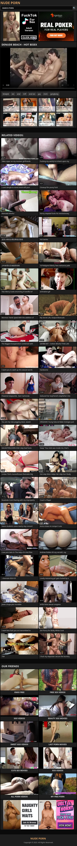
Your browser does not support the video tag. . (38, 69)
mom (46, 94)
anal (18, 94)
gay (39, 94)
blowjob (6, 94)
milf (24, 94)
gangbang (54, 94)
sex (13, 94)
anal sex (32, 94)
